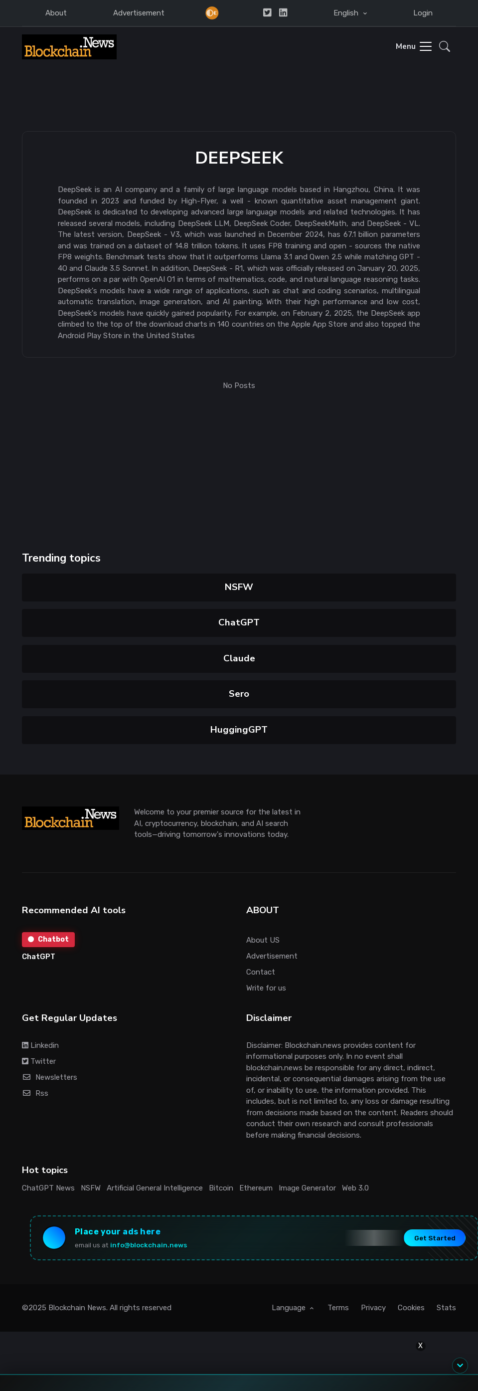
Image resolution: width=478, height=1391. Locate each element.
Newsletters (49, 1077)
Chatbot (48, 939)
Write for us (266, 988)
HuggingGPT (239, 729)
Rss (35, 1093)
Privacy (373, 1307)
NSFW (239, 587)
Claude (239, 658)
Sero (239, 693)
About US (263, 940)
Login (423, 12)
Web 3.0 (355, 1188)
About (56, 12)
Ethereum (256, 1188)
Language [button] (290, 1307)
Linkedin (40, 1045)
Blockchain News (77, 1307)
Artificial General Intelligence (155, 1188)
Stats (446, 1307)
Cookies (411, 1307)
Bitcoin (221, 1188)
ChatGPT (239, 622)
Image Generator (307, 1188)
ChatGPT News (48, 1188)
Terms (338, 1307)
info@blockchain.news (148, 1245)
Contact (260, 972)
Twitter (39, 1061)
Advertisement (138, 12)
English (346, 12)
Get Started (435, 1238)
